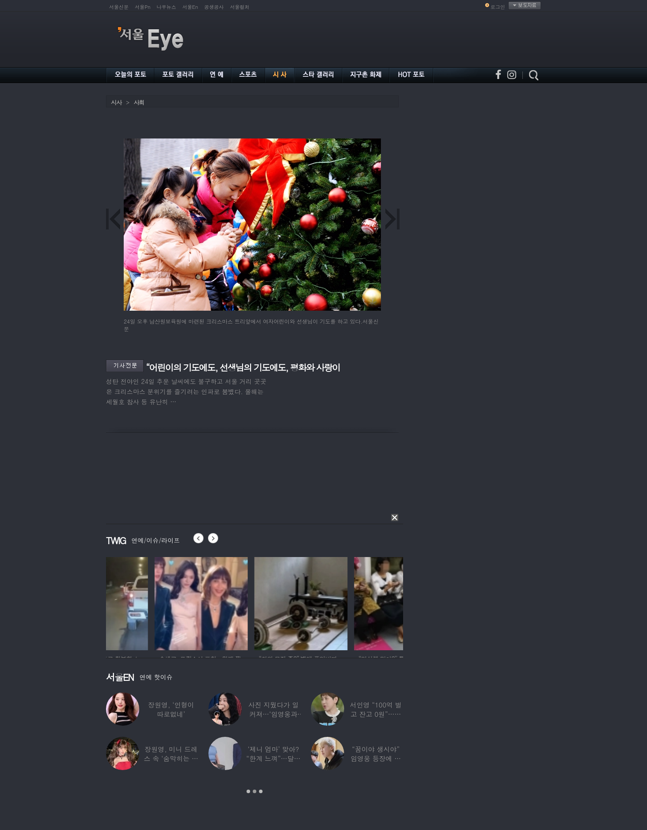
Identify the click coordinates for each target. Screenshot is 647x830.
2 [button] (254, 791)
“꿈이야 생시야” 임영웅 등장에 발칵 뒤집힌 (375, 758)
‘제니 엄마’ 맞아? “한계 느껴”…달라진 (273, 758)
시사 (116, 102)
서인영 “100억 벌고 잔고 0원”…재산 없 (375, 714)
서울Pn (142, 7)
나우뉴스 (166, 7)
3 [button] (261, 791)
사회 (138, 102)
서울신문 (119, 7)
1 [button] (248, 791)
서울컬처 (240, 7)
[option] (152, 602)
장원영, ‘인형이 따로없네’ (171, 709)
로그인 (497, 7)
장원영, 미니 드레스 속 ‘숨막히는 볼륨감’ (171, 758)
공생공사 (214, 7)
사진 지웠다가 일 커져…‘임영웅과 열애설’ (273, 714)
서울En (190, 7)
